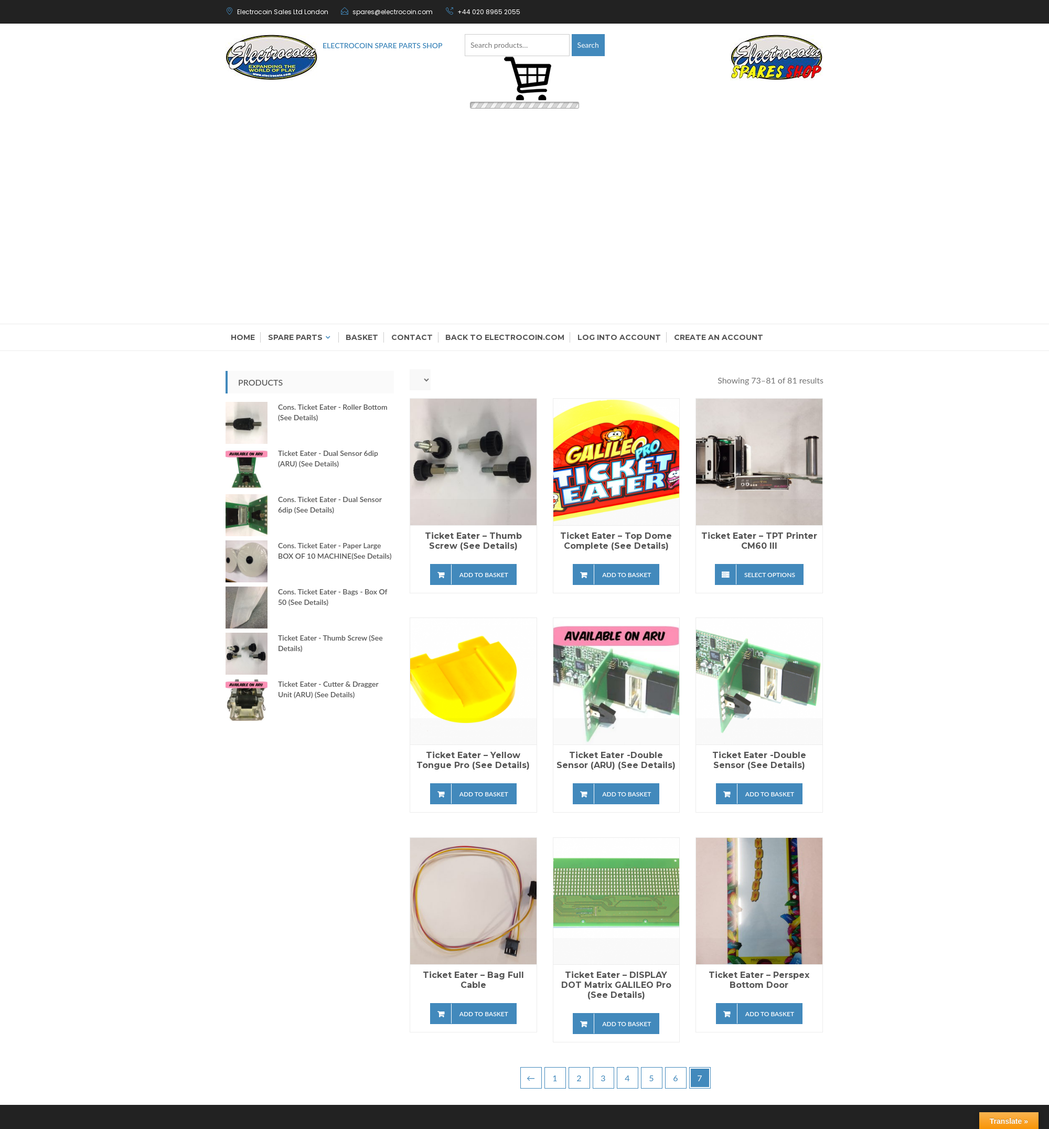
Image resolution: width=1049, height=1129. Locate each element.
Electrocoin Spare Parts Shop (383, 45)
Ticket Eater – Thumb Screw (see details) (473, 541)
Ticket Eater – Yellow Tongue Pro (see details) (473, 760)
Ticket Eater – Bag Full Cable (473, 980)
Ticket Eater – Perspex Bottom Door (759, 980)
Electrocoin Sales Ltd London (282, 11)
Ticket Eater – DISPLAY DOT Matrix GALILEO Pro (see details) (616, 985)
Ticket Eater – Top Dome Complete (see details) (616, 541)
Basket (362, 337)
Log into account (619, 337)
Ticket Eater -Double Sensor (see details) (759, 760)
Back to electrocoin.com (504, 337)
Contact (412, 337)
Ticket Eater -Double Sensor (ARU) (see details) (616, 760)
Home (243, 337)
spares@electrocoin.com (392, 11)
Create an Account (718, 337)
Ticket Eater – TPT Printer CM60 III (759, 541)
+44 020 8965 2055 (488, 11)
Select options (769, 575)
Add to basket (483, 575)
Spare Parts (295, 337)
